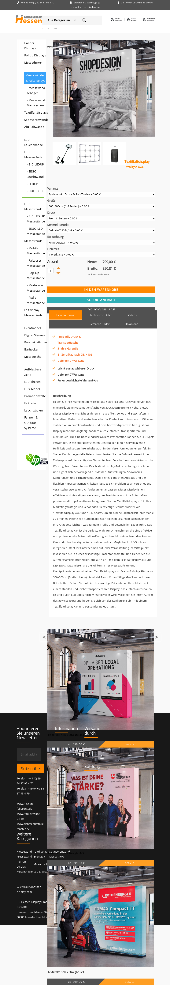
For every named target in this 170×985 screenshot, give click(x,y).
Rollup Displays (35, 55)
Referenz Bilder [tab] (99, 324)
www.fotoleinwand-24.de (29, 816)
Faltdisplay (40, 851)
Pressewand (24, 856)
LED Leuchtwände (33, 142)
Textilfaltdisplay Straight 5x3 (66, 972)
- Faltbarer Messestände (36, 263)
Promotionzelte (35, 396)
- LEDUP (32, 184)
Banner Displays (30, 45)
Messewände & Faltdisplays (35, 78)
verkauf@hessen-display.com (29, 889)
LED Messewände (33, 154)
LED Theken (32, 382)
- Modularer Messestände (36, 287)
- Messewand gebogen (36, 90)
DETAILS (129, 744)
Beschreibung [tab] (65, 315)
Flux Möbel (32, 389)
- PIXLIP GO (35, 191)
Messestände (33, 241)
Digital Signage (34, 335)
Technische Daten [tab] (101, 315)
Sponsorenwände (36, 120)
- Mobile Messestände (36, 250)
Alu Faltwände (34, 127)
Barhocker (31, 349)
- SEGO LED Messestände (36, 231)
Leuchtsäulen (33, 410)
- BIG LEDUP (35, 164)
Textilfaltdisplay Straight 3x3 (66, 735)
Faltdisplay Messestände (33, 312)
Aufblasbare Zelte (32, 372)
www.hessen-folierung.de (25, 806)
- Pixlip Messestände (36, 300)
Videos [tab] (132, 315)
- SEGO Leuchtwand (35, 174)
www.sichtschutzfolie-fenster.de (31, 826)
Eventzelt (39, 856)
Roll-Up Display (21, 864)
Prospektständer (35, 342)
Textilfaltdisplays (36, 112)
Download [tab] (131, 324)
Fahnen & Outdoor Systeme (31, 423)
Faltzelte (30, 403)
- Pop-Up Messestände (36, 275)
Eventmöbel (32, 328)
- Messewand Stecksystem (36, 102)
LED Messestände (33, 206)
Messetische (32, 356)
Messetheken (33, 62)
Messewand (24, 851)
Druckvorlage (101, 310)
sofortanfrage (101, 300)
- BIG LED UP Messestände (36, 218)
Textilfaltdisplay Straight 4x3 (66, 853)
